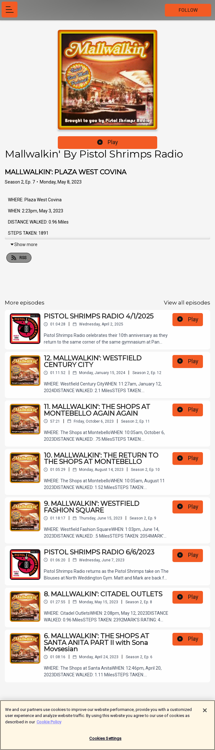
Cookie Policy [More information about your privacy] (49, 724)
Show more (23, 244)
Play (107, 142)
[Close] (205, 713)
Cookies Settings (105, 741)
